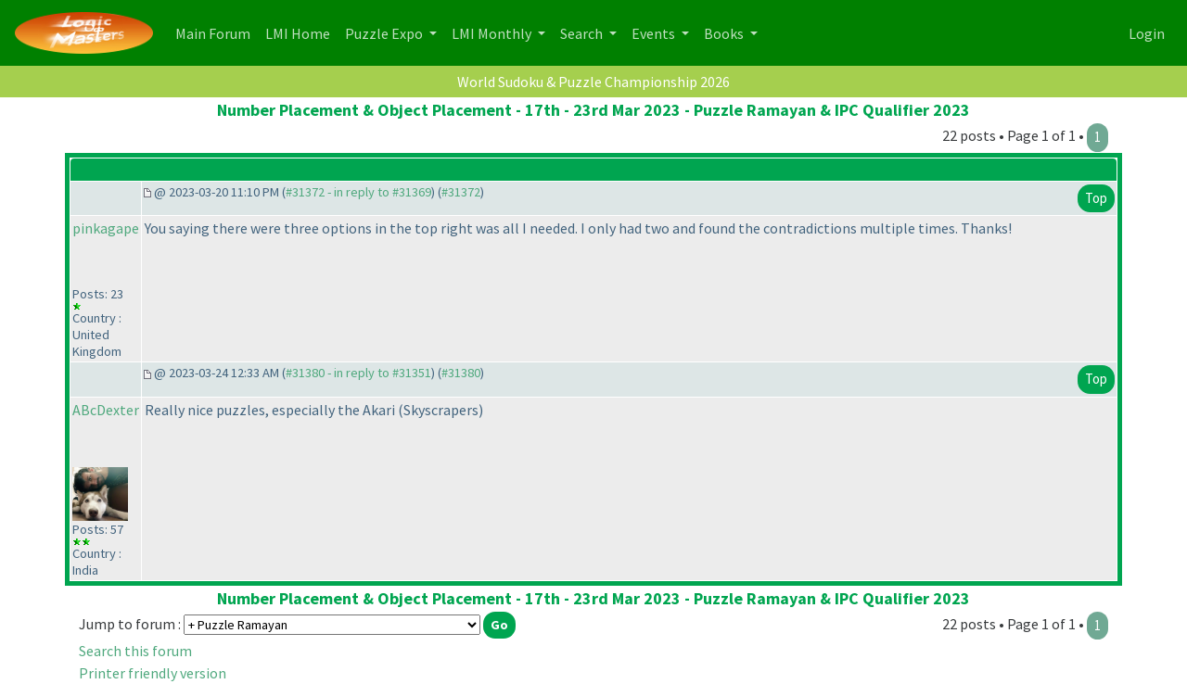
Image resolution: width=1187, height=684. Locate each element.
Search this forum (135, 650)
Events (655, 33)
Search (583, 33)
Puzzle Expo (385, 33)
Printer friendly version (152, 673)
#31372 (460, 192)
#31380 (460, 372)
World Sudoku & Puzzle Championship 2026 (593, 81)
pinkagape (105, 228)
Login (1147, 33)
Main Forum (216, 32)
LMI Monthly (493, 33)
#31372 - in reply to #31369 (358, 192)
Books (725, 33)
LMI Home (301, 32)
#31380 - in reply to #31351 (358, 372)
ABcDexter (105, 409)
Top (1096, 198)
